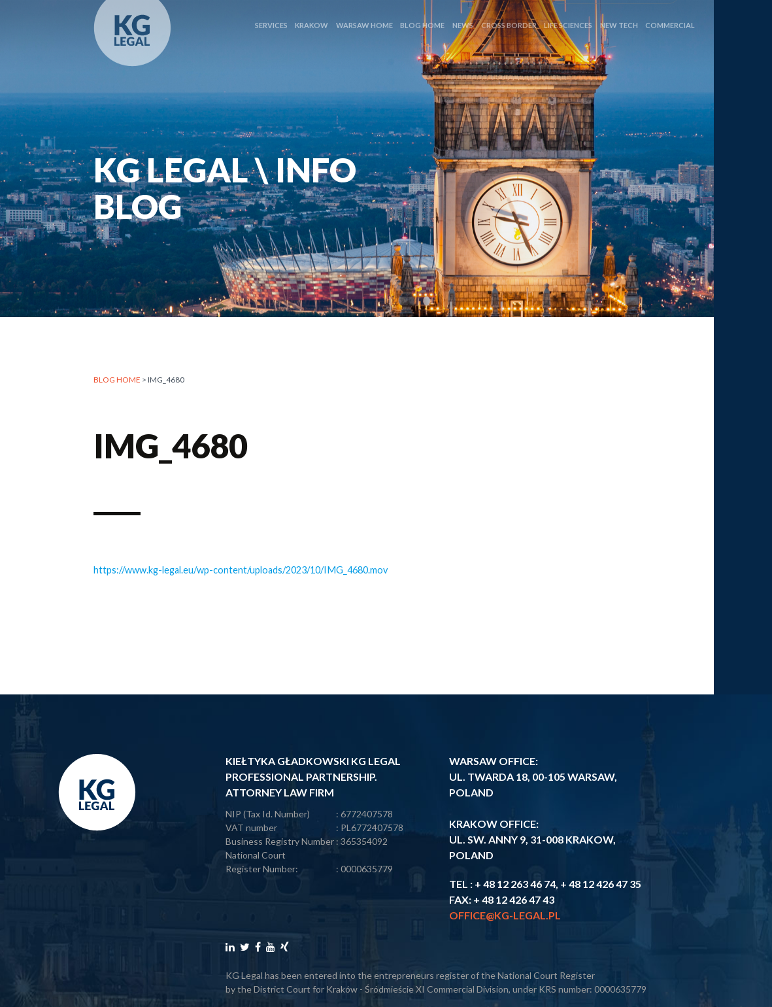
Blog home (117, 380)
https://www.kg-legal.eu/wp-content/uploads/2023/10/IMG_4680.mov (240, 569)
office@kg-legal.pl (505, 915)
